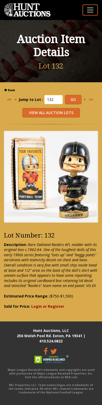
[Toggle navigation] (90, 10)
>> (91, 99)
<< (9, 99)
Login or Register (47, 306)
